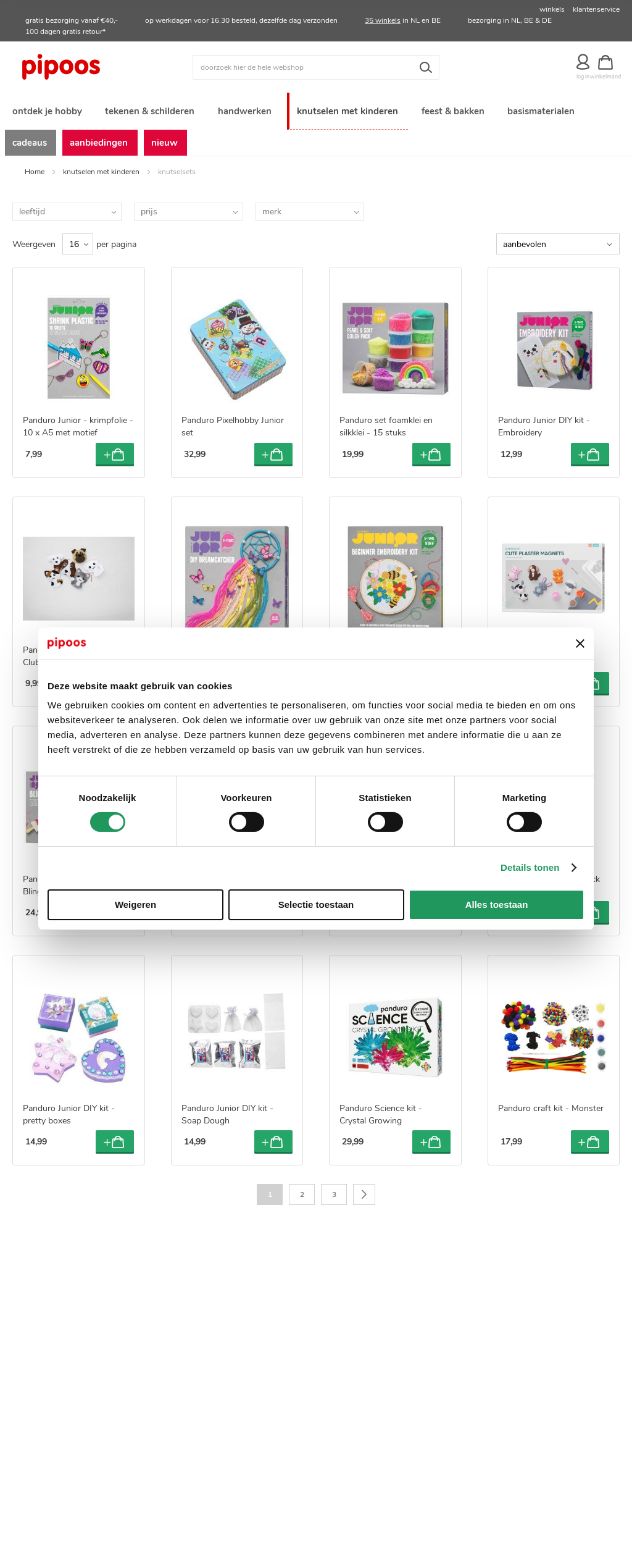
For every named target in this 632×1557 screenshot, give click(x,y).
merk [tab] (271, 206)
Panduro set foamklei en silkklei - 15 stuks (386, 422)
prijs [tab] (149, 206)
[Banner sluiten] (580, 643)
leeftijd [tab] (32, 206)
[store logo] (88, 67)
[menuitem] (46, 107)
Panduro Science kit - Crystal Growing (380, 1110)
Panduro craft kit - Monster (551, 1104)
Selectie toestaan (316, 904)
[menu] (316, 122)
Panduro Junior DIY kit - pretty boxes (69, 1110)
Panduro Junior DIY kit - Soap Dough (227, 1110)
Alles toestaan (496, 904)
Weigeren (135, 904)
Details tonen (530, 867)
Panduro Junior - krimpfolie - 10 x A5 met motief (78, 422)
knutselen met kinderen (101, 167)
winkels (552, 9)
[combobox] (316, 67)
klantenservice (596, 9)
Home (34, 167)
